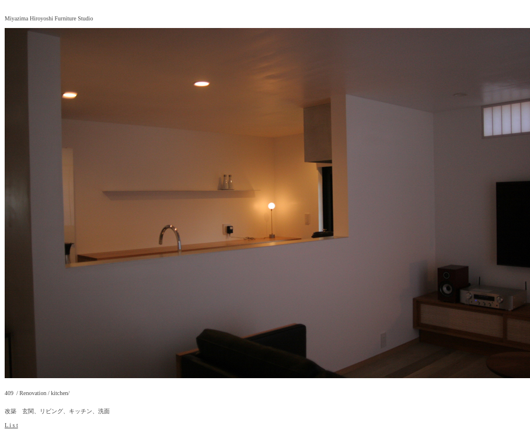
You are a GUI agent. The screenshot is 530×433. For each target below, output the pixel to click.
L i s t (11, 425)
